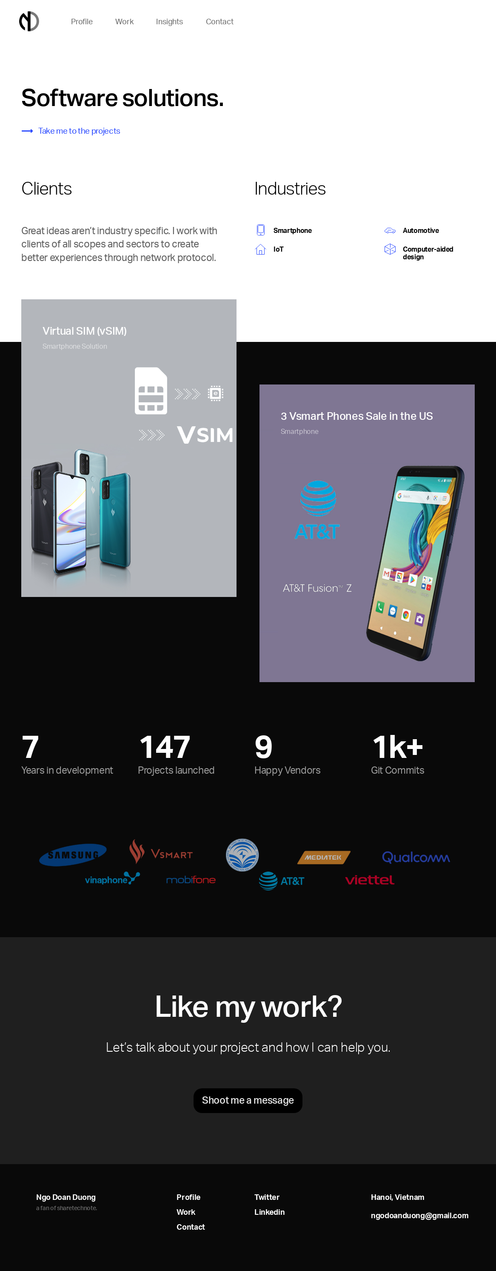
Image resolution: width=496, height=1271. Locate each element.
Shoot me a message (248, 1100)
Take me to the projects (79, 131)
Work (124, 21)
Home (29, 21)
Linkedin (269, 1211)
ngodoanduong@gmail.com (419, 1215)
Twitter (267, 1197)
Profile (82, 21)
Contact (220, 21)
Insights (169, 21)
